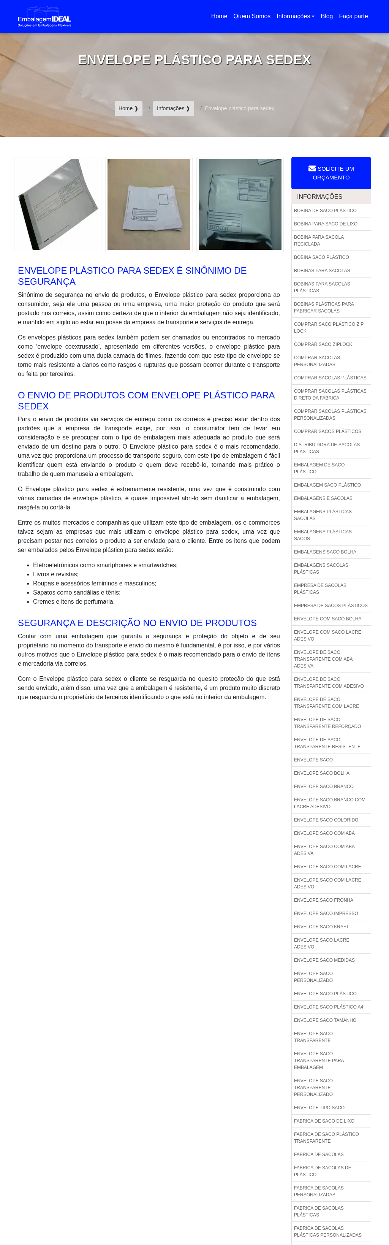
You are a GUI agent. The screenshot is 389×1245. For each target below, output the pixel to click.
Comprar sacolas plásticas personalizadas (330, 415)
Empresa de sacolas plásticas (320, 589)
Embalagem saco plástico (327, 485)
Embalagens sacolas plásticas (321, 569)
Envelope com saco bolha (327, 619)
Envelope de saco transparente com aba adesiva (323, 659)
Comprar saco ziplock (323, 344)
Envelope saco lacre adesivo (321, 943)
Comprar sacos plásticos (327, 431)
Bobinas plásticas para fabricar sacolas (324, 307)
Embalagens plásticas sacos (323, 535)
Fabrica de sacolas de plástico (322, 1171)
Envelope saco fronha (323, 900)
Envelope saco (313, 760)
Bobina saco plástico (321, 257)
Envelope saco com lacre (327, 866)
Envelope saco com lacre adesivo (327, 883)
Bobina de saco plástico (325, 210)
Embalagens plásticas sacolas (323, 515)
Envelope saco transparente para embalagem (319, 1060)
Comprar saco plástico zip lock (329, 328)
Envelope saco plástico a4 (328, 1007)
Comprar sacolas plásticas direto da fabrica (330, 395)
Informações (293, 16)
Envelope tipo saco (319, 1107)
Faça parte (353, 16)
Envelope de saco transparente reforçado (327, 723)
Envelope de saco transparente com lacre (326, 703)
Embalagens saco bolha (325, 552)
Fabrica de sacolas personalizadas (319, 1191)
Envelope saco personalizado (313, 977)
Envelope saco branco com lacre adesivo (329, 803)
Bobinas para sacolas (322, 270)
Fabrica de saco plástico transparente (326, 1138)
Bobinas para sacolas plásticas (322, 287)
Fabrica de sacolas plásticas (319, 1211)
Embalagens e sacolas (323, 498)
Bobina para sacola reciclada (319, 241)
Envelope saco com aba (324, 833)
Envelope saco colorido (326, 820)
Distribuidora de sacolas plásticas (327, 448)
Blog (327, 16)
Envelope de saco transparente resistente (327, 743)
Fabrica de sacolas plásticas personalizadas (328, 1232)
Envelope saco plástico (325, 993)
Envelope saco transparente (313, 1037)
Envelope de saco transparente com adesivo (329, 683)
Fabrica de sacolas (319, 1154)
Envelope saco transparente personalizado (313, 1087)
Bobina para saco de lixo (325, 224)
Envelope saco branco (324, 786)
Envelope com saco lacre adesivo (327, 636)
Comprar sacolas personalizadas (317, 361)
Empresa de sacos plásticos (331, 605)
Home (221, 18)
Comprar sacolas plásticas (330, 378)
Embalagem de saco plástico (319, 468)
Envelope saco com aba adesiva (324, 850)
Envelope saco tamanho (325, 1020)
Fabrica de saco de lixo (324, 1121)
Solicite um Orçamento (331, 173)
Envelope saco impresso (326, 913)
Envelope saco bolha (321, 773)
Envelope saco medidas (324, 960)
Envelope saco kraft (321, 926)
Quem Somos (252, 16)
